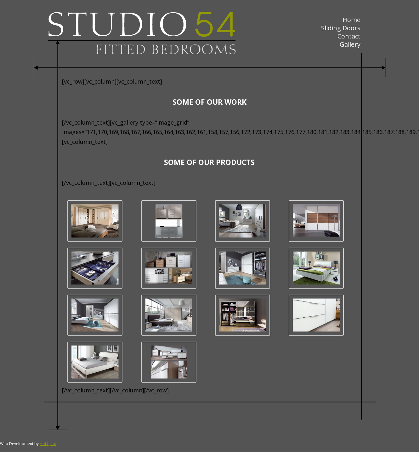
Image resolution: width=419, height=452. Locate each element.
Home (351, 19)
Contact (348, 36)
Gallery (350, 44)
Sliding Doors (340, 28)
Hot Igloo (48, 443)
